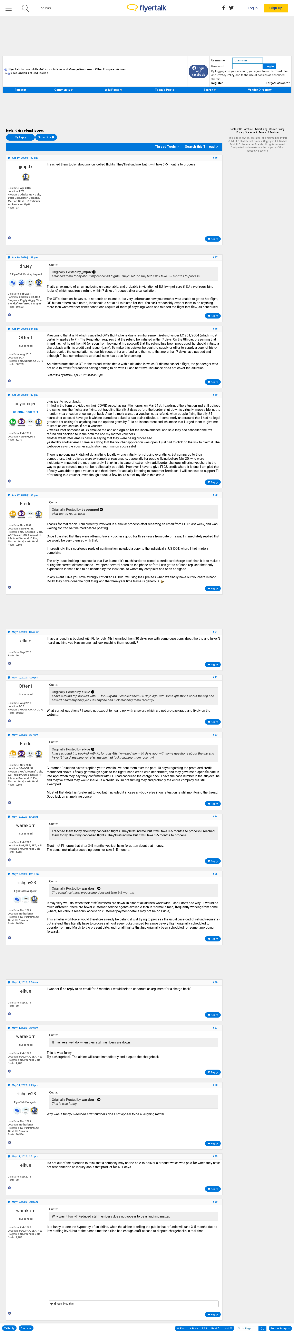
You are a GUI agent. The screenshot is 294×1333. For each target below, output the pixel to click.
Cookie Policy (276, 129)
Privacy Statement (246, 132)
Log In (253, 8)
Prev (194, 1328)
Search (210, 89)
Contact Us (236, 129)
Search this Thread (200, 147)
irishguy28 (25, 882)
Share (26, 1328)
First (181, 1328)
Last (228, 1328)
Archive (248, 129)
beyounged (26, 403)
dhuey (26, 266)
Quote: (53, 264)
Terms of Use (279, 71)
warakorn (25, 825)
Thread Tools (165, 147)
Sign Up (275, 8)
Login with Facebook (198, 71)
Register (217, 83)
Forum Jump (280, 1328)
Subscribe (46, 137)
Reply (20, 137)
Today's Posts (164, 89)
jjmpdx (25, 166)
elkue (25, 640)
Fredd (26, 503)
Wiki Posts (113, 89)
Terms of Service (268, 132)
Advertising (261, 129)
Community (63, 89)
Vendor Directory (260, 89)
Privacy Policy (225, 75)
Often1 (26, 337)
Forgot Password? (278, 83)
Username (218, 60)
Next (215, 1328)
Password (217, 66)
